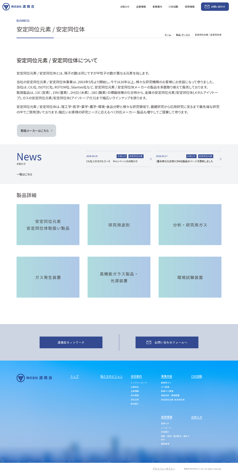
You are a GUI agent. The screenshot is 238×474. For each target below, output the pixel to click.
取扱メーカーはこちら (35, 130)
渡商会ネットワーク (71, 342)
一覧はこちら (24, 174)
